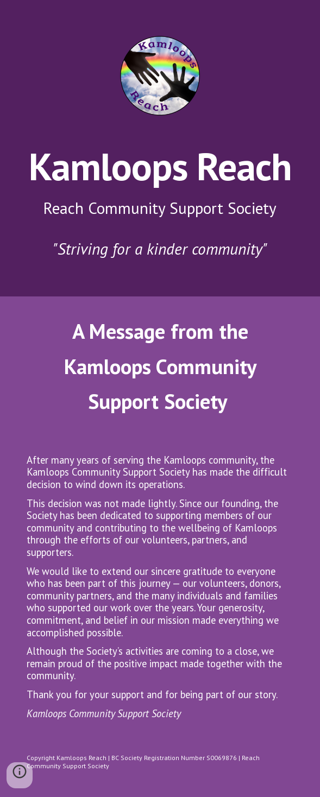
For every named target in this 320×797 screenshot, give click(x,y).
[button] (20, 775)
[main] (160, 202)
